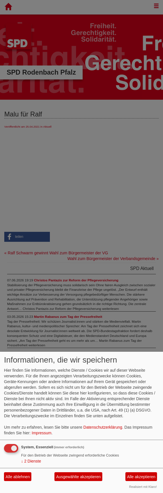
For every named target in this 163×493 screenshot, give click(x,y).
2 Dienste (31, 461)
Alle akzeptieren (141, 476)
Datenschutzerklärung (102, 427)
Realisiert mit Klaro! (143, 486)
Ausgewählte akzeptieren (78, 476)
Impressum (41, 433)
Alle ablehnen (18, 476)
